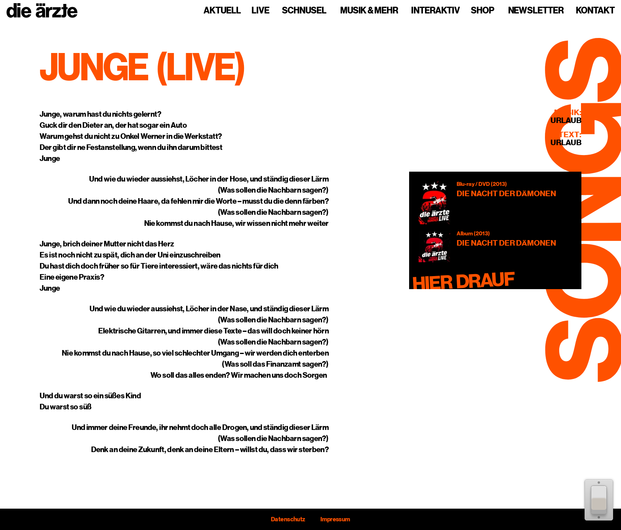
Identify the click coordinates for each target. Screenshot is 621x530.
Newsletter (536, 10)
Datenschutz (288, 519)
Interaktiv (435, 10)
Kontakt (595, 10)
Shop (482, 10)
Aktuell (222, 10)
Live (260, 10)
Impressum (335, 519)
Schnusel (304, 10)
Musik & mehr (369, 10)
